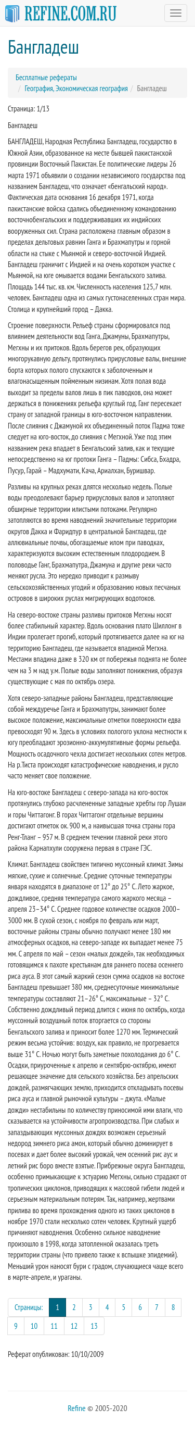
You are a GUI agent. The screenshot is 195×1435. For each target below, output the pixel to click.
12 (74, 1326)
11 (54, 1326)
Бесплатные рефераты (46, 77)
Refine (76, 1408)
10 (34, 1326)
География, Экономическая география (76, 88)
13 (94, 1326)
